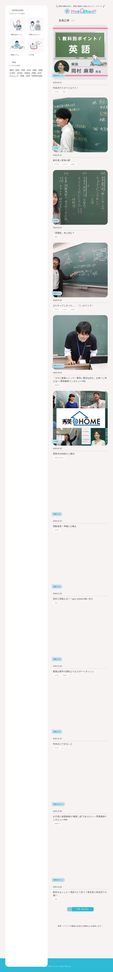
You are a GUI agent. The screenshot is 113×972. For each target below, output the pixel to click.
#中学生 (20, 62)
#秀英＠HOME (37, 65)
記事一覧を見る (82, 909)
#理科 (23, 56)
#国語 (35, 56)
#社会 (29, 56)
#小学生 (12, 62)
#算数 (12, 59)
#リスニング (14, 65)
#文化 (40, 62)
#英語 (17, 56)
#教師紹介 (57, 385)
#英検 (22, 65)
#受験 (34, 62)
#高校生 (28, 62)
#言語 (28, 65)
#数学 (12, 56)
